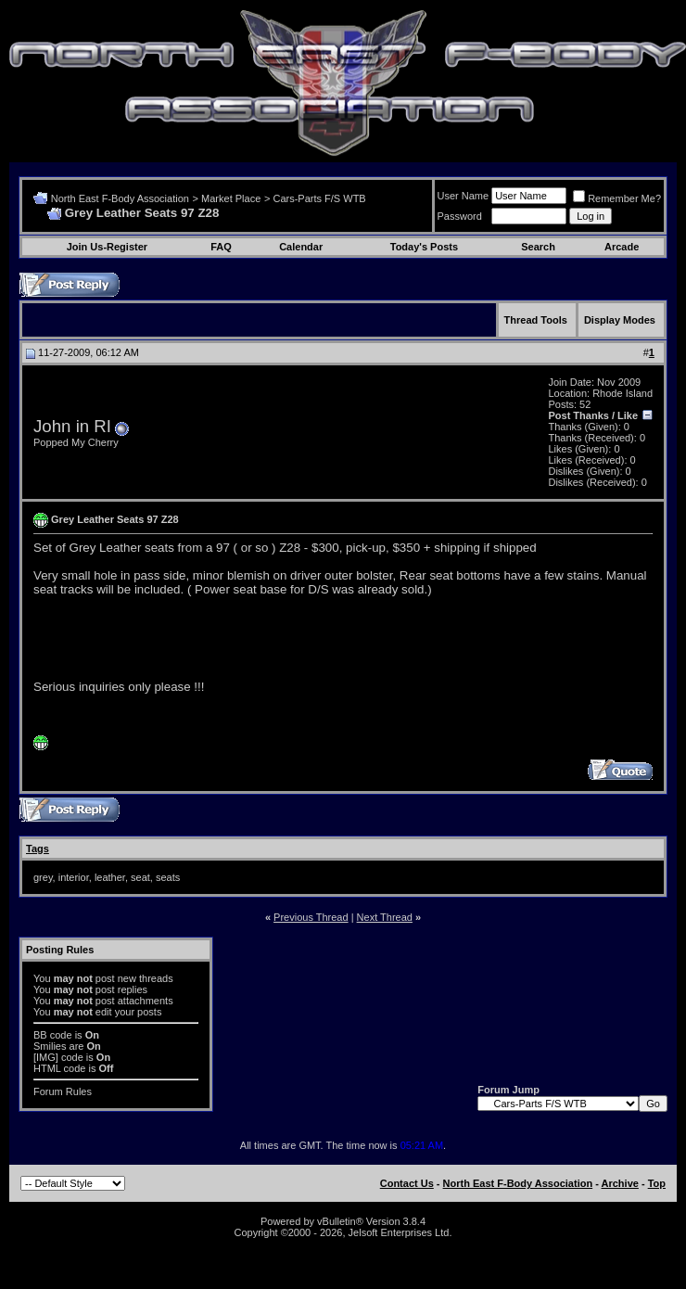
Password (460, 216)
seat (140, 877)
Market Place (230, 198)
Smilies (49, 1046)
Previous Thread (311, 917)
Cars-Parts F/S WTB (319, 198)
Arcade (621, 246)
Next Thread (385, 917)
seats (168, 877)
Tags (37, 848)
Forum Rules (62, 1091)
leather (110, 877)
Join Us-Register (107, 246)
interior (73, 877)
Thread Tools (535, 319)
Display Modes (619, 319)
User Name (463, 195)
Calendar (301, 246)
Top (657, 1183)
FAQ (221, 246)
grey (43, 877)
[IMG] (45, 1057)
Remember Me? (617, 198)
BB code (52, 1034)
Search (538, 246)
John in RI (72, 426)
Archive (620, 1183)
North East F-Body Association (120, 198)
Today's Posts (424, 246)
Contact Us (407, 1183)
